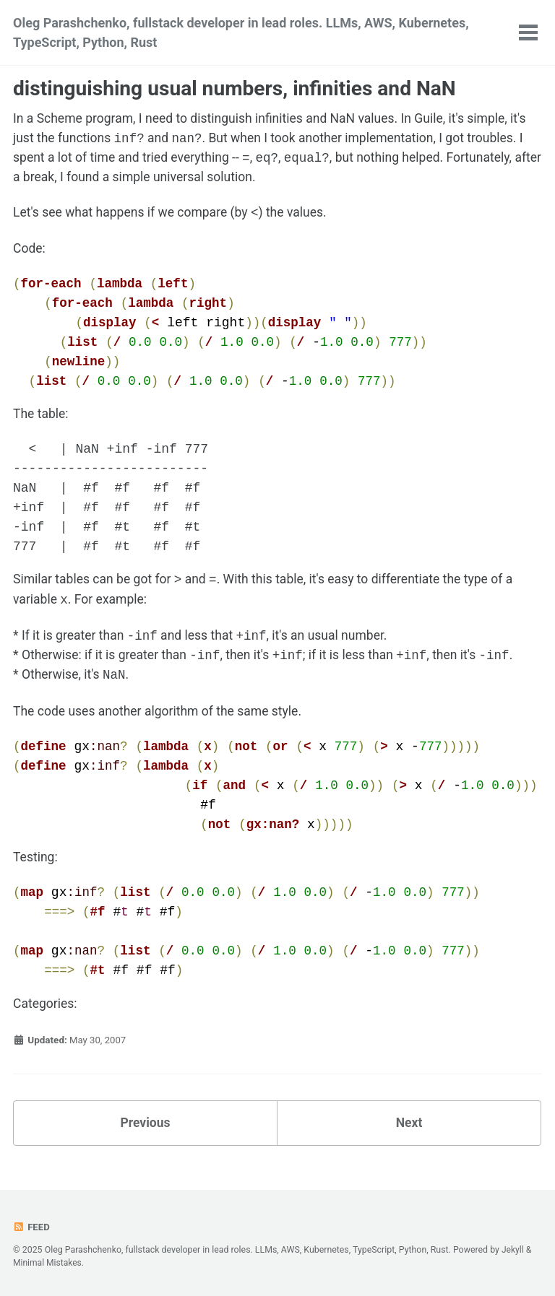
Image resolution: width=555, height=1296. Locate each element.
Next (409, 1128)
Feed (32, 1227)
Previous (145, 1128)
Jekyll (513, 1250)
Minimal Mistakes (48, 1263)
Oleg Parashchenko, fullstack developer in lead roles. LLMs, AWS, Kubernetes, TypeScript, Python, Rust (241, 32)
